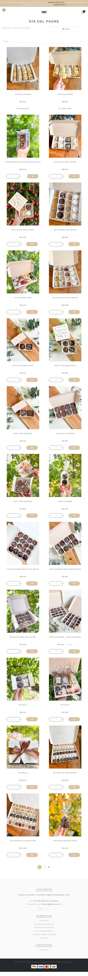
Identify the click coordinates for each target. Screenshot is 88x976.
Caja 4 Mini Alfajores (23, 501)
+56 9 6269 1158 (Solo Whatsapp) (45, 901)
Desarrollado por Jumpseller (61, 962)
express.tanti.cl (55, 2)
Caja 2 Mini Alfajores (23, 433)
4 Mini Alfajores (65, 501)
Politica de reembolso (44, 931)
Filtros (66, 29)
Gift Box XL (23, 773)
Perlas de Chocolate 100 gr (65, 841)
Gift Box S (23, 705)
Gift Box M (65, 705)
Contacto (44, 938)
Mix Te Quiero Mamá (23, 298)
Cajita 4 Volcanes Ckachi (65, 365)
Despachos (44, 921)
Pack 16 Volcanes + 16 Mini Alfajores (65, 637)
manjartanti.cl (60, 4)
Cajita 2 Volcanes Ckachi (23, 365)
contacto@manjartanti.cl (51, 904)
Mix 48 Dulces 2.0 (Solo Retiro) (23, 841)
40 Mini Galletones (23, 94)
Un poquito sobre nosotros (44, 934)
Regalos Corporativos (44, 924)
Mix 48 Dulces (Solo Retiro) (65, 773)
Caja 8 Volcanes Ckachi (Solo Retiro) (65, 569)
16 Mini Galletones (65, 94)
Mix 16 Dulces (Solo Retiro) (65, 230)
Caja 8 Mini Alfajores (65, 433)
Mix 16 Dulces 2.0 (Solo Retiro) (65, 298)
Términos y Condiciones (44, 927)
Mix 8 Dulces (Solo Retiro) (65, 162)
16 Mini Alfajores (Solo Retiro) (23, 637)
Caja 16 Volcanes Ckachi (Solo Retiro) (23, 569)
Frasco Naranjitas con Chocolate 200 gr (23, 162)
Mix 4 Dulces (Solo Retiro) (23, 230)
